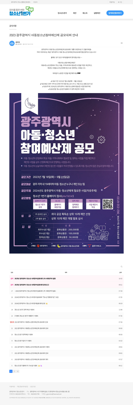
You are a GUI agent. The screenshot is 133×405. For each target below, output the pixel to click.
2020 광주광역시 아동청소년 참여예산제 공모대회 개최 (31, 359)
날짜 (120, 272)
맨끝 (17, 371)
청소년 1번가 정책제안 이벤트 (24, 334)
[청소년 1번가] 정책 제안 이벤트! (24, 309)
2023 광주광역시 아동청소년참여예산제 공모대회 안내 (31, 322)
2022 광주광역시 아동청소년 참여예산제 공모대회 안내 (31, 328)
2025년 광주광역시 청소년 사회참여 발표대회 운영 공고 (32, 285)
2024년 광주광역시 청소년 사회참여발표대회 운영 (30, 303)
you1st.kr (42, 397)
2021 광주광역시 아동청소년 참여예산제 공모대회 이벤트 (32, 347)
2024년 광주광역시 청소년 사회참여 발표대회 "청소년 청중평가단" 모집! (36, 297)
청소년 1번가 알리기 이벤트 (23, 341)
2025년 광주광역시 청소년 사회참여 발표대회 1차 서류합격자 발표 (35, 278)
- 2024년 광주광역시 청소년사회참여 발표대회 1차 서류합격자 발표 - (35, 291)
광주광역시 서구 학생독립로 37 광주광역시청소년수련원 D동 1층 (50, 391)
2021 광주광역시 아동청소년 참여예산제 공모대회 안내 (31, 353)
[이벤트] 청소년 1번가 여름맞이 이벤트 (26, 316)
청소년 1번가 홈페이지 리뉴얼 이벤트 (26, 365)
